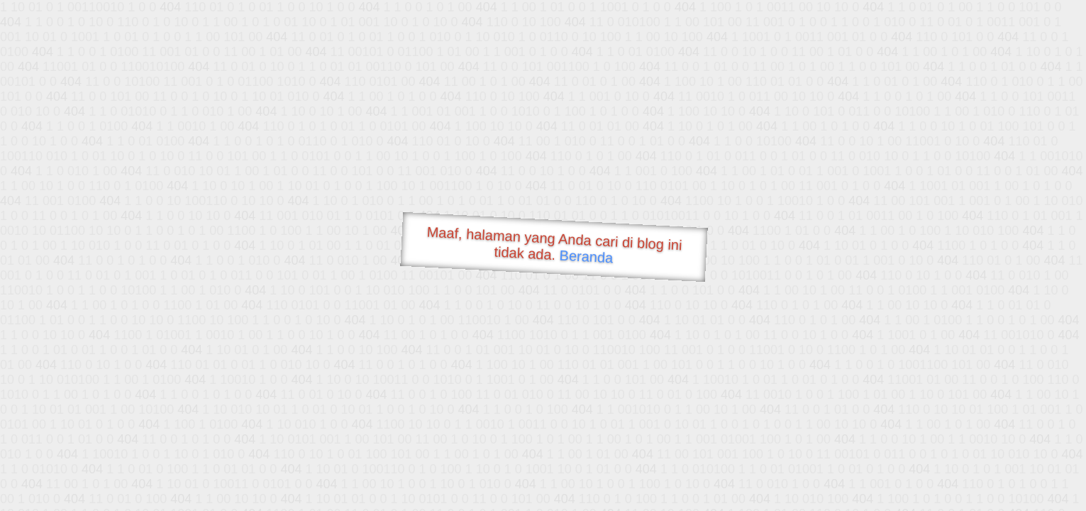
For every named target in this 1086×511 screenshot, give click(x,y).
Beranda (586, 256)
